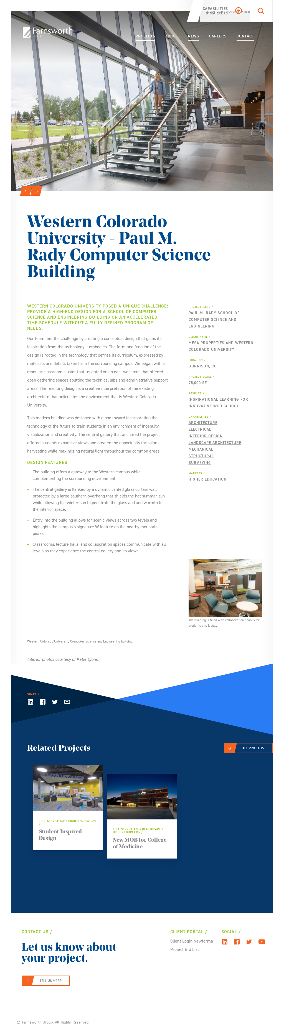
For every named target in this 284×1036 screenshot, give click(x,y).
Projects (145, 36)
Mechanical (201, 449)
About (171, 36)
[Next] (36, 191)
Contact (245, 36)
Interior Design (206, 436)
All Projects (253, 748)
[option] (142, 101)
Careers (218, 36)
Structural (201, 456)
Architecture (203, 422)
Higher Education (208, 479)
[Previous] (26, 191)
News (193, 36)
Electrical (200, 429)
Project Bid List (184, 949)
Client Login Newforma (191, 941)
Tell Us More (50, 981)
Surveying (200, 462)
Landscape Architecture (215, 442)
